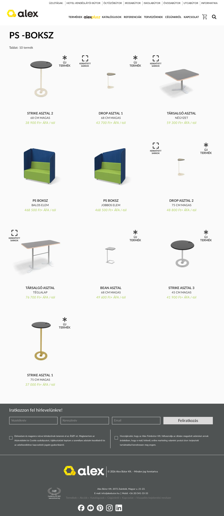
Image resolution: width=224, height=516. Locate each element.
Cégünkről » (114, 497)
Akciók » (84, 497)
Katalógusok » (98, 497)
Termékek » (72, 497)
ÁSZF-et (74, 436)
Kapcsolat (127, 497)
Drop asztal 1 (111, 113)
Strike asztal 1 (40, 375)
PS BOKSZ (40, 200)
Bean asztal (110, 288)
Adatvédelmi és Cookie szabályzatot (31, 440)
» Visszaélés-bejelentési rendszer (153, 497)
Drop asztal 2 (181, 200)
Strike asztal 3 (181, 288)
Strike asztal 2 (40, 113)
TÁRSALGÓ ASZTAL (181, 113)
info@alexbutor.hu (111, 493)
